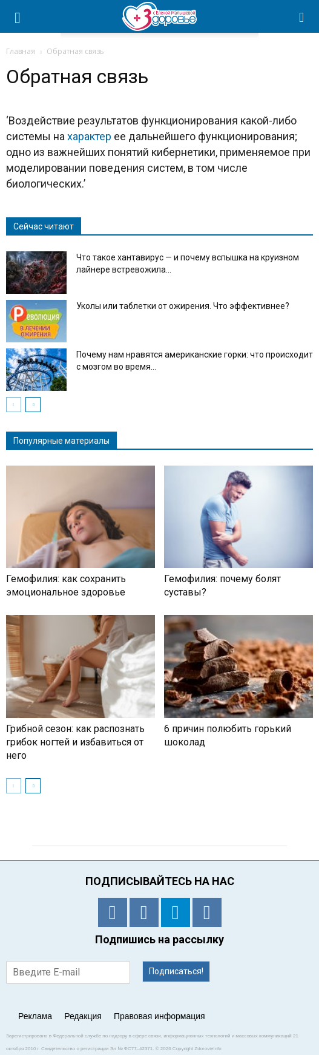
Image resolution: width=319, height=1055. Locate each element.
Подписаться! (176, 971)
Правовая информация (159, 1016)
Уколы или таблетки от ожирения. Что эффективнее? (182, 306)
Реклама (35, 1016)
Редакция (83, 1016)
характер (89, 136)
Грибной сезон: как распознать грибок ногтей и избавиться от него (75, 742)
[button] (302, 16)
